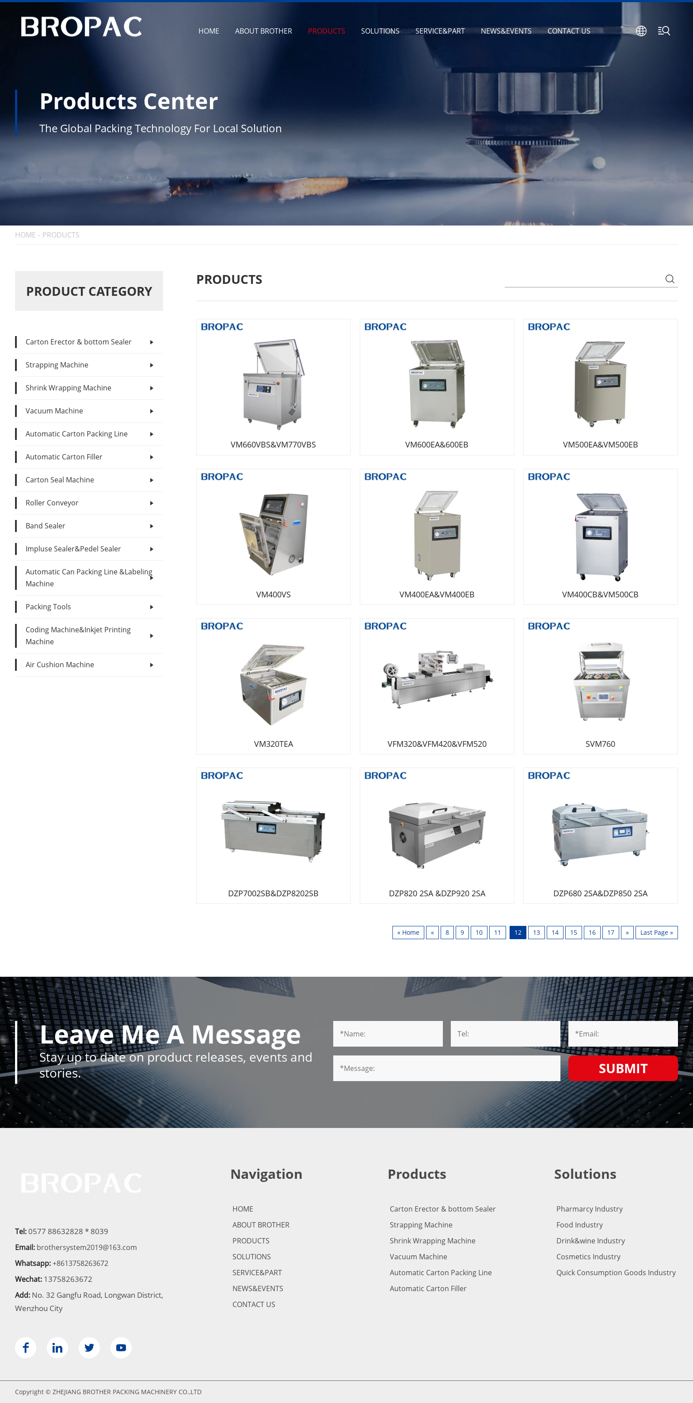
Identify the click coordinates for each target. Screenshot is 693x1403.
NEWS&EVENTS (506, 31)
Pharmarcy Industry (589, 1209)
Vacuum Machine (54, 411)
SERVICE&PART (440, 31)
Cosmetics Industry (588, 1257)
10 (479, 932)
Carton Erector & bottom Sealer (79, 342)
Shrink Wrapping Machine (68, 388)
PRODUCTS (326, 31)
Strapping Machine (57, 365)
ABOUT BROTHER (263, 31)
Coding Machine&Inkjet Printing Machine (78, 635)
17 (610, 932)
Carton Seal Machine (60, 480)
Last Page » (656, 932)
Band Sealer (45, 526)
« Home (408, 932)
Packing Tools (48, 607)
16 (592, 932)
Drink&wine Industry (590, 1241)
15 (573, 932)
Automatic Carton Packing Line (77, 434)
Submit (623, 1068)
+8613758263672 (80, 1263)
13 (536, 932)
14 (555, 932)
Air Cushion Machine (60, 664)
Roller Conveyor (52, 503)
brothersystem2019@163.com (87, 1247)
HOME (208, 31)
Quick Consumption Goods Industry (616, 1272)
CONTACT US (569, 31)
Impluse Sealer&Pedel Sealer (73, 549)
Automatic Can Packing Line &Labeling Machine (89, 578)
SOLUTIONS (380, 31)
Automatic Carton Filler (64, 457)
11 (497, 932)
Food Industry (579, 1225)
